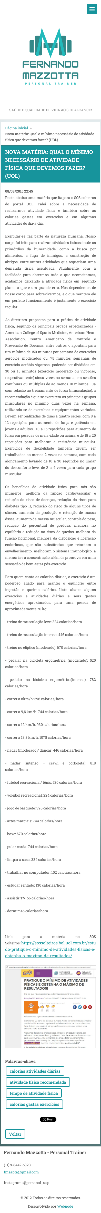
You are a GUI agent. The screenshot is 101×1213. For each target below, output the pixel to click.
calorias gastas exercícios (34, 1104)
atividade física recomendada (38, 1082)
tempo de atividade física (34, 1093)
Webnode (65, 1206)
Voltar (15, 1134)
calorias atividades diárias (35, 1071)
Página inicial (16, 127)
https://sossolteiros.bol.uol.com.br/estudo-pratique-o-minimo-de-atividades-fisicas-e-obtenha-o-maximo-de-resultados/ (50, 949)
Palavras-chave (20, 1061)
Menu (92, 9)
